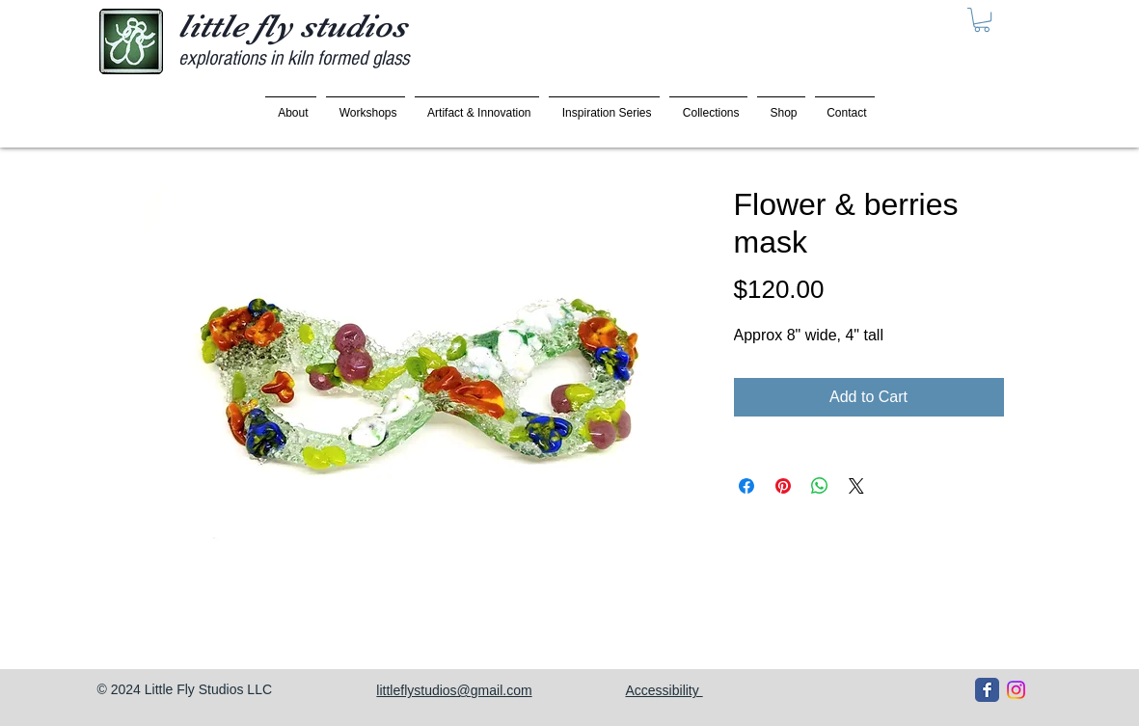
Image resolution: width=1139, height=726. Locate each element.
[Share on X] (856, 485)
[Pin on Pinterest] (783, 485)
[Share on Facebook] (746, 485)
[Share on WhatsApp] (819, 485)
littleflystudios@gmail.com (453, 690)
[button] (981, 20)
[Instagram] (1016, 690)
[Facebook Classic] (987, 690)
